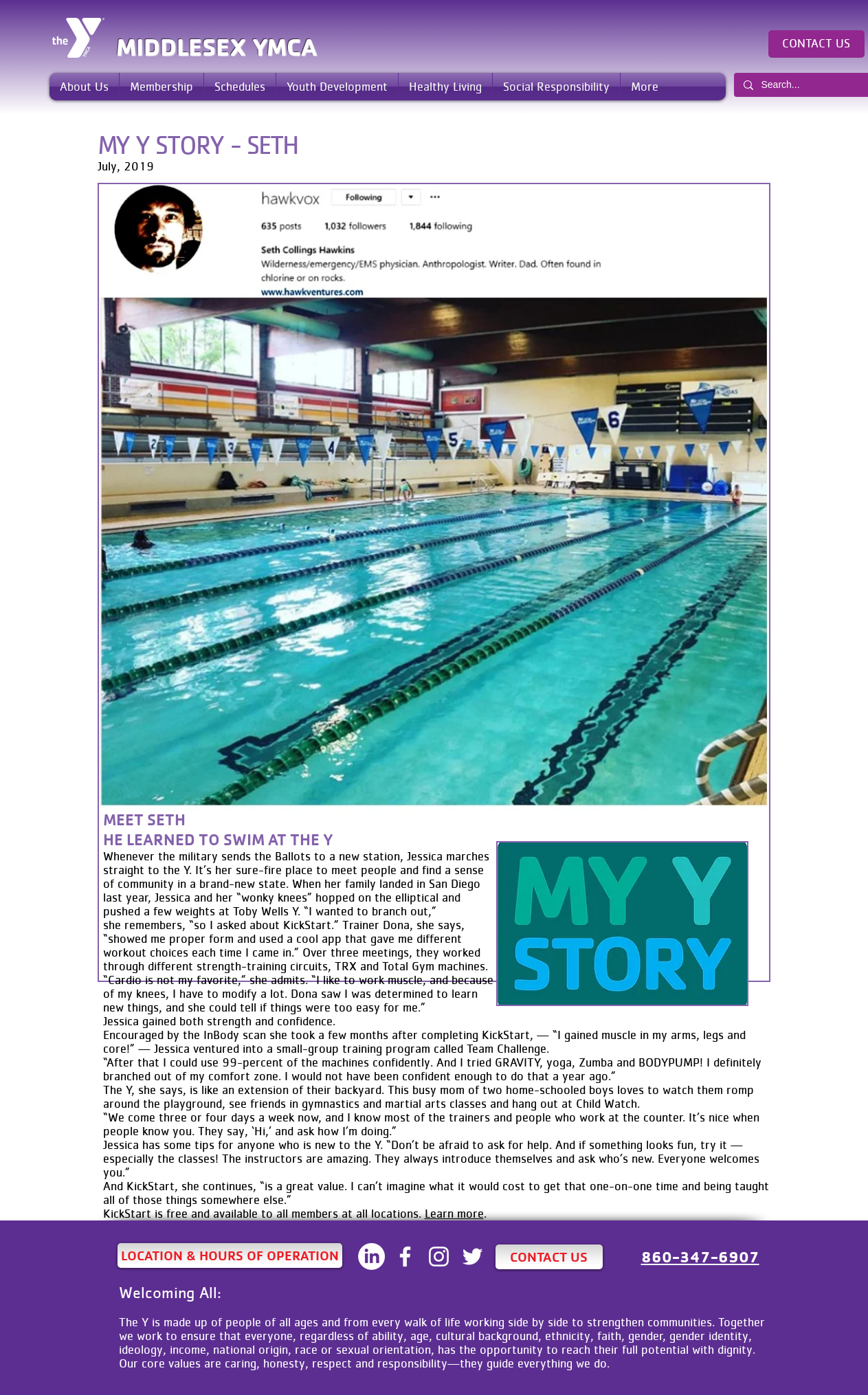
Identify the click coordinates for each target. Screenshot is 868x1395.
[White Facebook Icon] (405, 1256)
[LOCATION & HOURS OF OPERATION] (230, 1255)
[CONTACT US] (816, 44)
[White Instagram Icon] (438, 1256)
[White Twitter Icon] (472, 1256)
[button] (84, 86)
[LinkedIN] (371, 1256)
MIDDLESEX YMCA (216, 47)
